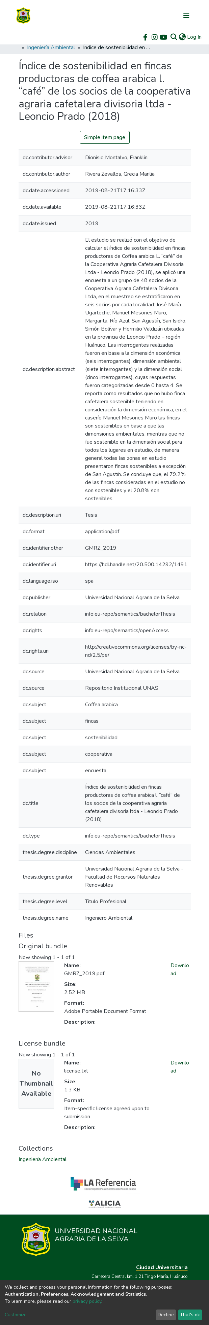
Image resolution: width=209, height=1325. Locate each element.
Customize (16, 1315)
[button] (182, 37)
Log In (194, 37)
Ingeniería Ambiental (51, 47)
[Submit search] (173, 37)
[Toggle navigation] (186, 15)
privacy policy (87, 1301)
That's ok (190, 1315)
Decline (166, 1315)
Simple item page (104, 137)
